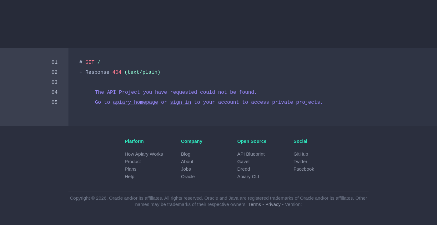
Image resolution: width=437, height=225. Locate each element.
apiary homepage (135, 102)
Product (133, 161)
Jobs (186, 169)
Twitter (300, 161)
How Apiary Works (144, 154)
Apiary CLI (248, 176)
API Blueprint (251, 154)
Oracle (188, 176)
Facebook (304, 169)
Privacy (273, 204)
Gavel (243, 161)
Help (129, 176)
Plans (131, 169)
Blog (185, 154)
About (187, 161)
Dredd (243, 169)
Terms (254, 204)
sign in (180, 102)
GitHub (301, 154)
